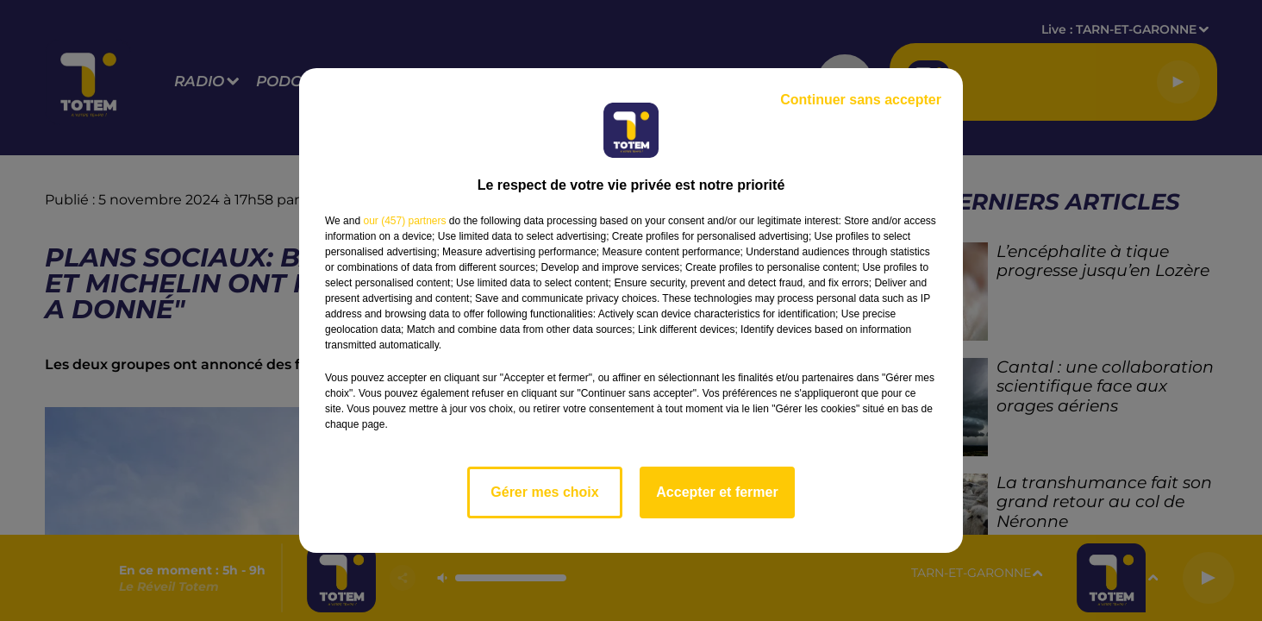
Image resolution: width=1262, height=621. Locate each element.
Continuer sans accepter (860, 99)
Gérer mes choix (544, 492)
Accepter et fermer (717, 492)
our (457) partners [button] (404, 221)
